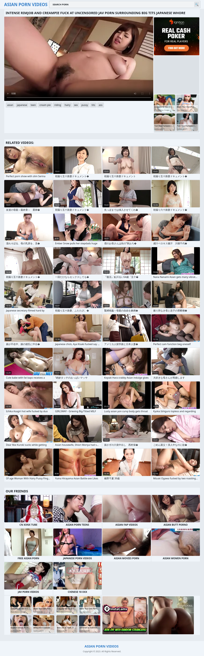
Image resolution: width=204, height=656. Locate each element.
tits (93, 105)
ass (100, 105)
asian (10, 105)
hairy (67, 105)
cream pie (45, 105)
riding (57, 105)
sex (76, 105)
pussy (84, 105)
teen (33, 105)
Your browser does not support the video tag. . (78, 59)
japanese (22, 105)
